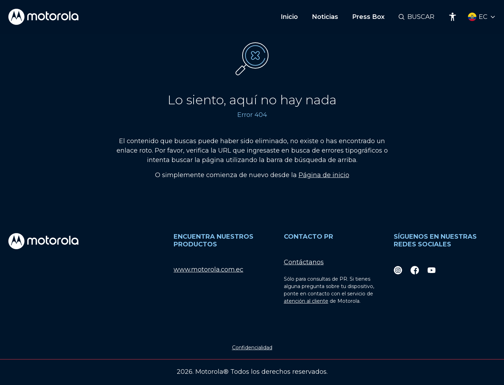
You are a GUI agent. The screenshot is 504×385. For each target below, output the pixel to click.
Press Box (368, 17)
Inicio (289, 17)
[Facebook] (415, 269)
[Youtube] (431, 269)
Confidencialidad (252, 347)
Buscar (420, 17)
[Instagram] (398, 269)
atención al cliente (306, 301)
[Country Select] (482, 17)
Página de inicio (324, 175)
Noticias (325, 17)
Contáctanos (304, 262)
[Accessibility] (452, 17)
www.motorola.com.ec (208, 269)
